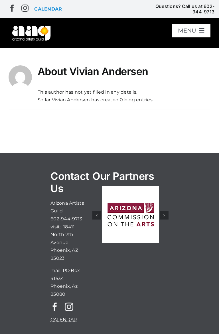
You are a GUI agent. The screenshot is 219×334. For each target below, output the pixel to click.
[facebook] (12, 8)
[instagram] (25, 8)
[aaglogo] (31, 26)
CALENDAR (63, 319)
